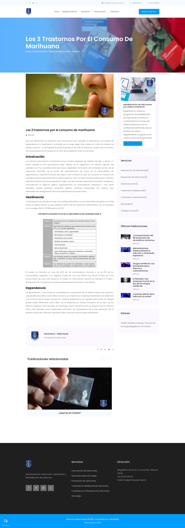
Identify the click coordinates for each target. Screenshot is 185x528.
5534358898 (153, 3)
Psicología (76, 496)
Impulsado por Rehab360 (107, 519)
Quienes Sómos (70, 11)
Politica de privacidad (92, 523)
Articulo (30, 135)
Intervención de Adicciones (84, 470)
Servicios (86, 11)
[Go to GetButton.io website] (6, 525)
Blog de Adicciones (59, 51)
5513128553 (135, 3)
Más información (133, 143)
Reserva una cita (149, 11)
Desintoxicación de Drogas (84, 475)
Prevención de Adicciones (83, 480)
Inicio (56, 11)
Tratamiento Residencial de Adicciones (89, 486)
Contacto (114, 11)
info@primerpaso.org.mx (112, 3)
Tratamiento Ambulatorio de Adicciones (90, 491)
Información (100, 11)
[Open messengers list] (6, 521)
